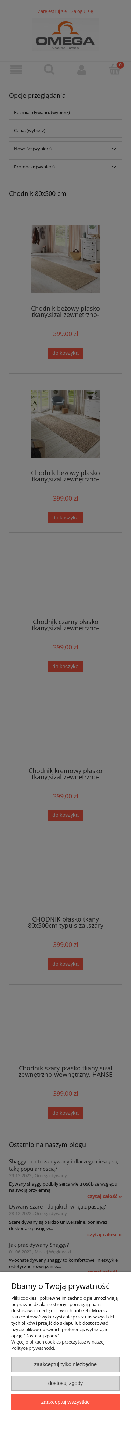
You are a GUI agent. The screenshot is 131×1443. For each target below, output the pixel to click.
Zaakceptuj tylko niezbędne (65, 1364)
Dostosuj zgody (65, 1383)
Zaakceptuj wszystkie (65, 1402)
